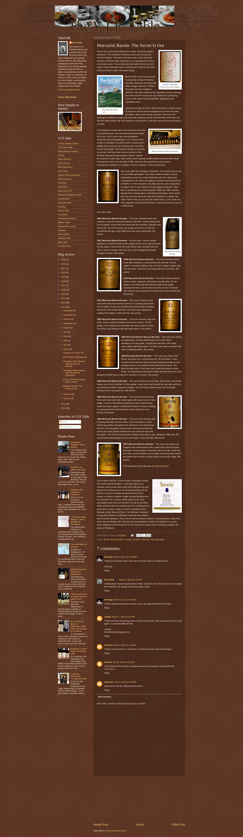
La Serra (136, 539)
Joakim (107, 617)
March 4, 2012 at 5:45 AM (124, 600)
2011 (63, 404)
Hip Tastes (62, 187)
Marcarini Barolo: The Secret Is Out (72, 387)
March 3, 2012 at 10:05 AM (125, 557)
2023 (63, 264)
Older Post (178, 824)
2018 (63, 281)
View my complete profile (69, 89)
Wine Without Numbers (68, 151)
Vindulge (62, 207)
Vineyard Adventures (67, 218)
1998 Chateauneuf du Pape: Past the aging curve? (79, 596)
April (65, 345)
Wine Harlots (63, 234)
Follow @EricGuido (67, 97)
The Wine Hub (64, 246)
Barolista (62, 230)
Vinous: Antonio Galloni (68, 143)
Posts (63, 422)
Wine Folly (62, 171)
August (66, 327)
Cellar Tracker (64, 163)
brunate (128, 539)
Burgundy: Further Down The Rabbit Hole (79, 651)
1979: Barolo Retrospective (75, 357)
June (65, 336)
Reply (106, 570)
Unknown (108, 682)
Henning (108, 557)
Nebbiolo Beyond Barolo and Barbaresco (78, 571)
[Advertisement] (139, 799)
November (68, 315)
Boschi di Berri (117, 539)
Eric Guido (109, 580)
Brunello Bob (63, 199)
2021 (63, 268)
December (68, 310)
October (67, 319)
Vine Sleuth (63, 214)
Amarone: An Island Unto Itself (78, 468)
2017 (63, 285)
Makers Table (64, 222)
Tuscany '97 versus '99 (73, 353)
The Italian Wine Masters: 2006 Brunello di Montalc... (74, 363)
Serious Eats (63, 210)
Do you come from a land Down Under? (74, 380)
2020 (63, 272)
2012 (63, 307)
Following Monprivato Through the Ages (78, 676)
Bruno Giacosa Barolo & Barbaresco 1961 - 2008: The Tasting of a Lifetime (79, 626)
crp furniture (109, 669)
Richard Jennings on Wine (69, 195)
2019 (63, 277)
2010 (63, 408)
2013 (63, 302)
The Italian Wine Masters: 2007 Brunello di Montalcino (74, 372)
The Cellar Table (65, 147)
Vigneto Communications (69, 175)
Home (140, 824)
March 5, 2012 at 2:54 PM (123, 617)
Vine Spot (62, 183)
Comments (66, 427)
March (66, 349)
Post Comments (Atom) (116, 831)
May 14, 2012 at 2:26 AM (125, 645)
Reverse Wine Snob (67, 226)
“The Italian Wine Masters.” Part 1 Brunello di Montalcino (78, 520)
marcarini (145, 539)
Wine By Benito (65, 179)
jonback (108, 662)
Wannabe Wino (65, 202)
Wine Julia (62, 242)
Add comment (104, 697)
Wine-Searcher (161, 466)
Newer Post (101, 824)
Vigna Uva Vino (65, 191)
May (65, 340)
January (67, 398)
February (67, 394)
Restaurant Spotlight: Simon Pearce (78, 444)
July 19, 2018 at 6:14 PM (125, 682)
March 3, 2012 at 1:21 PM (130, 580)
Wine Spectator (111, 112)
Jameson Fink (64, 238)
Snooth (61, 155)
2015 (63, 294)
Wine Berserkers (65, 167)
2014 (63, 298)
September (68, 323)
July (65, 332)
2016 (63, 290)
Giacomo (108, 645)
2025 (63, 259)
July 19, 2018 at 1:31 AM (124, 662)
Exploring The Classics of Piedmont (77, 492)
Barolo (107, 539)
